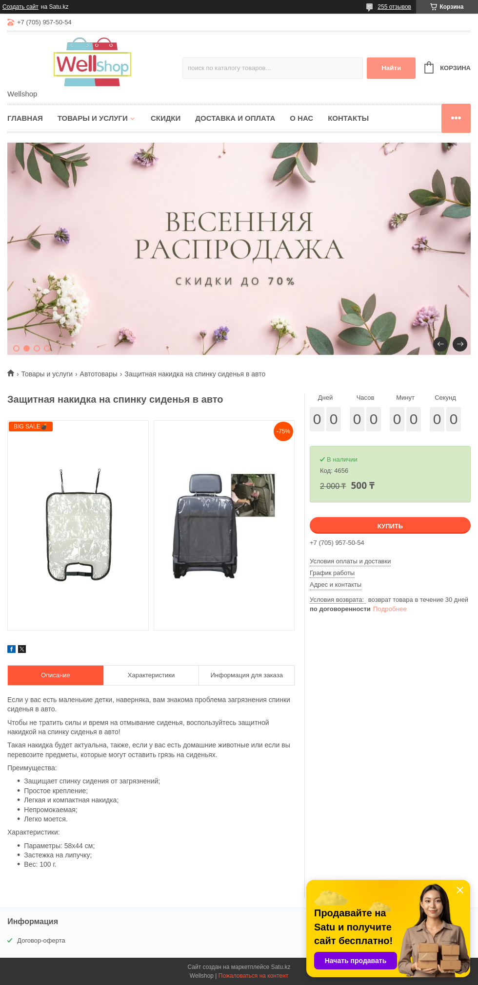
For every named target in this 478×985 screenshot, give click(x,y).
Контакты (348, 118)
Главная (25, 118)
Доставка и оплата (235, 118)
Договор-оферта (41, 940)
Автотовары (99, 374)
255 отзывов (394, 6)
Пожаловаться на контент (253, 975)
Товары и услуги (93, 118)
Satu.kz (280, 967)
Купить (390, 526)
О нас (301, 118)
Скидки (165, 118)
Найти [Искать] (391, 68)
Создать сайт (20, 6)
